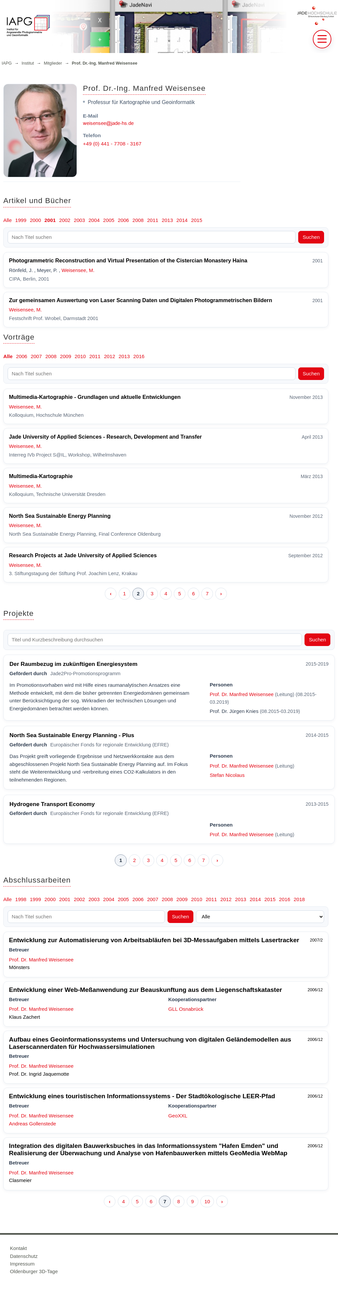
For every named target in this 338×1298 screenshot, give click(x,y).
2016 (139, 356)
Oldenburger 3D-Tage (34, 1271)
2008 (138, 220)
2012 (109, 356)
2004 (94, 220)
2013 (167, 220)
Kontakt (18, 1248)
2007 (36, 356)
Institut (28, 63)
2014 (182, 220)
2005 (108, 220)
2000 (35, 220)
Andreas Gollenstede (32, 1123)
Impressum (22, 1264)
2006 (123, 220)
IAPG (7, 63)
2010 (80, 356)
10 (207, 1201)
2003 (79, 220)
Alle (7, 220)
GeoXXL (177, 1115)
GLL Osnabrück (185, 1009)
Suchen (311, 237)
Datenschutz (23, 1256)
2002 (64, 220)
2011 (152, 220)
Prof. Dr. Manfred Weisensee (242, 694)
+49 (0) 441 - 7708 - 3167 (112, 143)
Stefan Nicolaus (227, 775)
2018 (299, 899)
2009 (65, 356)
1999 (21, 220)
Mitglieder (53, 63)
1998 (21, 899)
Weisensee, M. (77, 270)
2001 (50, 220)
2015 (196, 220)
